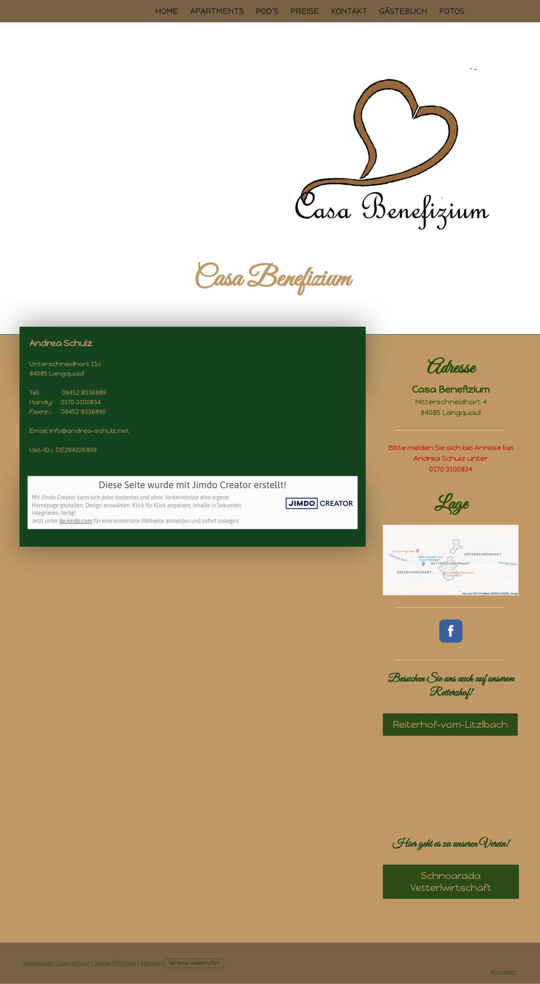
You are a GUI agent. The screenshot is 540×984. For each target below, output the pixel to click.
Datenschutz (73, 963)
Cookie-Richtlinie (115, 963)
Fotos (451, 11)
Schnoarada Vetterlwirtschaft (450, 881)
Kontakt (349, 11)
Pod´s (267, 11)
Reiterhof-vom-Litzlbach (450, 724)
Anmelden (504, 972)
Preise (304, 11)
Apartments (217, 11)
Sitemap (150, 963)
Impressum (38, 963)
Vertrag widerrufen (194, 963)
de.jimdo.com (75, 521)
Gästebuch (403, 11)
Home (166, 11)
